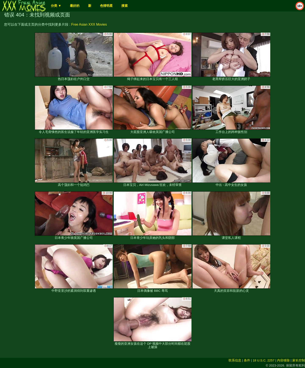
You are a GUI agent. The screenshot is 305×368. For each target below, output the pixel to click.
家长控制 (298, 360)
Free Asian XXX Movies (89, 24)
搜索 (124, 5)
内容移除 (283, 360)
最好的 (74, 5)
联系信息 (235, 360)
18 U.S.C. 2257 (263, 360)
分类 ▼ (56, 5)
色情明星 (106, 5)
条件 (247, 360)
